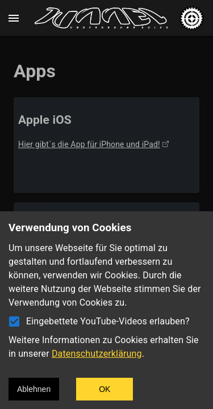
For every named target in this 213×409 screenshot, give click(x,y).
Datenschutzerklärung (97, 353)
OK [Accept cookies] (104, 389)
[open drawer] (13, 18)
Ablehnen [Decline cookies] (34, 389)
